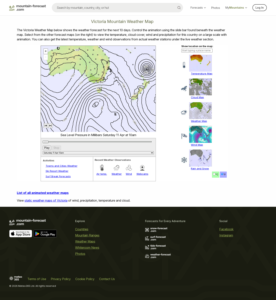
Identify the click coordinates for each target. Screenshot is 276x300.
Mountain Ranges (87, 235)
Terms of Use (36, 279)
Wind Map (197, 144)
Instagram (226, 235)
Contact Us (107, 279)
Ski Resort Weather (57, 170)
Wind (129, 173)
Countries (81, 229)
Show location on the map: (197, 46)
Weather (117, 173)
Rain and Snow (200, 168)
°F (224, 174)
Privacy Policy (61, 279)
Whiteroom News (87, 247)
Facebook (226, 229)
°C (216, 174)
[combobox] (117, 7)
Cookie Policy (84, 279)
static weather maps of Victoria (46, 200)
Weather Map (199, 121)
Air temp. (101, 173)
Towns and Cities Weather (61, 165)
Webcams (142, 173)
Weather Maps (85, 241)
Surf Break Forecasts (58, 176)
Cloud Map (197, 97)
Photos (215, 7)
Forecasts (198, 7)
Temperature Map (201, 73)
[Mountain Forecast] (27, 8)
